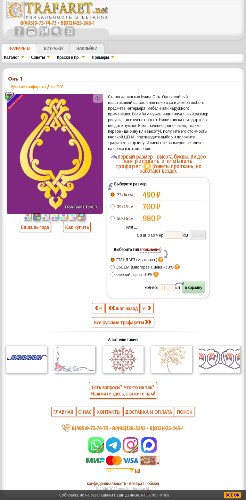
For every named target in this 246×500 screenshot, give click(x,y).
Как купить (77, 227)
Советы (38, 57)
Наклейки (86, 48)
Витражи (53, 48)
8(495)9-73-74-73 (38, 22)
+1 (147, 308)
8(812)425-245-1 (77, 22)
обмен (153, 483)
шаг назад (123, 308)
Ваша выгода (35, 227)
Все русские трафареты (122, 322)
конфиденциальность (106, 483)
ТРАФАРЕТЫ (19, 48)
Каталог (11, 57)
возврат (136, 483)
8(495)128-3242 (128, 428)
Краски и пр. (68, 57)
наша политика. (155, 495)
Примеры (100, 57)
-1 (98, 308)
